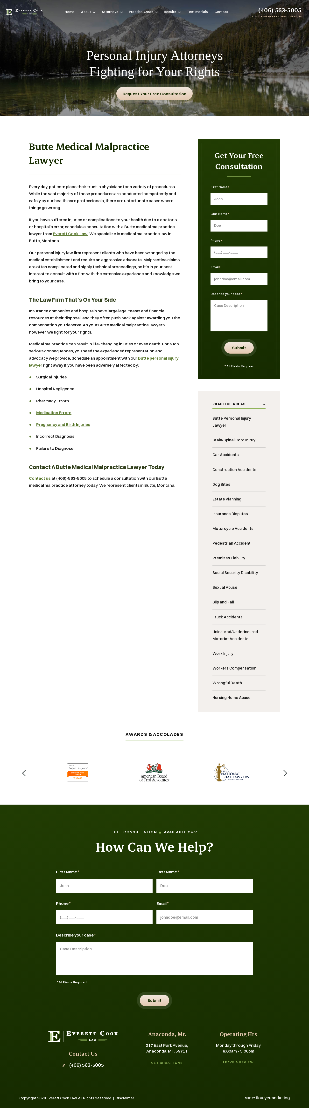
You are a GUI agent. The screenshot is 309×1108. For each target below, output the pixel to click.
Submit (239, 347)
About (86, 12)
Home (69, 12)
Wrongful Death (227, 682)
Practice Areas (141, 12)
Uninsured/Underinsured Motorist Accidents (235, 635)
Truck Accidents (227, 617)
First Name (220, 187)
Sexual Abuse (224, 587)
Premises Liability (228, 557)
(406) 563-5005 (279, 10)
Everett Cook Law (70, 233)
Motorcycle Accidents (232, 528)
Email (216, 267)
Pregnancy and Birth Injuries (63, 424)
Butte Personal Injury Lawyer (231, 422)
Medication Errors (53, 412)
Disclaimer (125, 1098)
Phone (216, 241)
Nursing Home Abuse (231, 697)
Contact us (40, 478)
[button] (24, 772)
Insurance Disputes (230, 513)
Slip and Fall (223, 602)
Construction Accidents (234, 469)
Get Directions (167, 1063)
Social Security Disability (235, 572)
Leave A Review (238, 1062)
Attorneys (110, 12)
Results (170, 12)
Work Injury (222, 653)
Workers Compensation (234, 668)
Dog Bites (221, 484)
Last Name (220, 214)
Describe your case (226, 294)
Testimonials (197, 12)
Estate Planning (226, 499)
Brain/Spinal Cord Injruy (233, 440)
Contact (221, 12)
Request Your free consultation (155, 93)
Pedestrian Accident (231, 543)
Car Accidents (225, 454)
